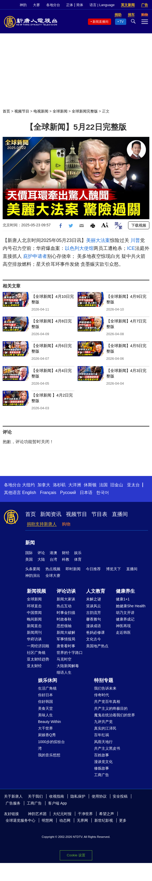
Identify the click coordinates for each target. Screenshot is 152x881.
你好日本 (45, 695)
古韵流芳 (93, 612)
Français (48, 492)
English (29, 492)
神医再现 (123, 626)
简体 (79, 5)
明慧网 (47, 820)
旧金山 (116, 485)
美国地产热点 (97, 646)
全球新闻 (60, 111)
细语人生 (64, 672)
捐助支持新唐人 (42, 524)
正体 (69, 5)
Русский (68, 492)
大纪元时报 (62, 814)
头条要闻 (32, 569)
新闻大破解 (66, 632)
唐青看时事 (66, 646)
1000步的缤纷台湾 (51, 745)
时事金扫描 (66, 612)
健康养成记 (125, 619)
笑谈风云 (93, 606)
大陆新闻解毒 (68, 666)
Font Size (105, 224)
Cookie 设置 (76, 855)
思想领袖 (64, 626)
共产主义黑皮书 (107, 748)
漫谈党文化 (103, 761)
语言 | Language (102, 5)
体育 (78, 559)
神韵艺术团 (37, 814)
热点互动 (64, 606)
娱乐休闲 (47, 680)
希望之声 (106, 814)
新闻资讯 (50, 514)
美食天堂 (45, 708)
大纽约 (28, 485)
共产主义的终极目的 (111, 708)
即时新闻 (73, 569)
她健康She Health (130, 606)
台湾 (53, 559)
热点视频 (52, 569)
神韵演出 (32, 575)
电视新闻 (40, 111)
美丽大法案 (98, 240)
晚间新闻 (34, 619)
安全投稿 (120, 796)
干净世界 (85, 814)
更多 (122, 820)
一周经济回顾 (38, 646)
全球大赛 (52, 575)
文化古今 (93, 639)
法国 (103, 485)
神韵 (23, 5)
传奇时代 (101, 695)
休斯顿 (90, 485)
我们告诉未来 (105, 688)
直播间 (120, 514)
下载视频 (138, 225)
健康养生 (125, 591)
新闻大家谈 (66, 599)
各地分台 (53, 5)
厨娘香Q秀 (47, 735)
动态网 (64, 820)
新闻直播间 (100, 22)
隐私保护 (77, 796)
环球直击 (34, 606)
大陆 (41, 559)
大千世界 (45, 728)
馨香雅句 (93, 619)
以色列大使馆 (79, 248)
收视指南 (56, 796)
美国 (29, 559)
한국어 (102, 492)
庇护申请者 (35, 256)
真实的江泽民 (105, 728)
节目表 (99, 514)
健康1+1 (123, 599)
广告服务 (13, 803)
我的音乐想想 (49, 755)
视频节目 (21, 111)
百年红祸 (101, 735)
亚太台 (133, 485)
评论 (41, 553)
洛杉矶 (59, 485)
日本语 (86, 492)
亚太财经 (34, 666)
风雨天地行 (103, 742)
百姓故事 (101, 755)
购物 (66, 524)
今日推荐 (93, 569)
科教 (65, 559)
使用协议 (99, 796)
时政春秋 (64, 619)
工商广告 (101, 775)
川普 (135, 240)
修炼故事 (101, 768)
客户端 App (57, 803)
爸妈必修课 (95, 632)
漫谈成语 (93, 626)
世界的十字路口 (70, 652)
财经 (65, 553)
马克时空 (64, 659)
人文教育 (95, 591)
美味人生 (45, 715)
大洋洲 (74, 485)
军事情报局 (66, 639)
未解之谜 (93, 599)
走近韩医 (123, 632)
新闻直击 (34, 626)
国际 (29, 553)
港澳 (53, 553)
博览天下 (113, 569)
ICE (131, 248)
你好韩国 (45, 701)
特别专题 (103, 680)
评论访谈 (66, 591)
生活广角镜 (47, 688)
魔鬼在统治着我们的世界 (114, 715)
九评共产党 (103, 722)
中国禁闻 (34, 612)
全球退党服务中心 (20, 820)
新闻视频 (36, 591)
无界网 (82, 820)
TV (122, 22)
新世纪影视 (103, 820)
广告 (144, 5)
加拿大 (43, 485)
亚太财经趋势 (38, 659)
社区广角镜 (36, 652)
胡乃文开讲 (125, 612)
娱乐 (78, 553)
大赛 (36, 5)
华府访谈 (34, 639)
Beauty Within (49, 722)
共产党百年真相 (107, 701)
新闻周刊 (34, 632)
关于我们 (35, 796)
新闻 (30, 542)
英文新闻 (128, 5)
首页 (6, 111)
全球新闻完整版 (85, 111)
